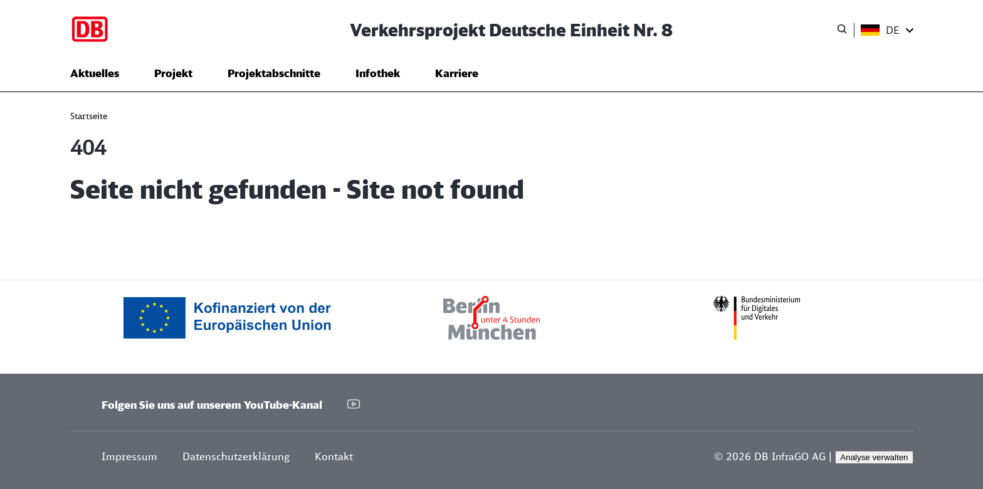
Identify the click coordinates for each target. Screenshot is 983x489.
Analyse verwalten (874, 457)
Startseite (88, 116)
